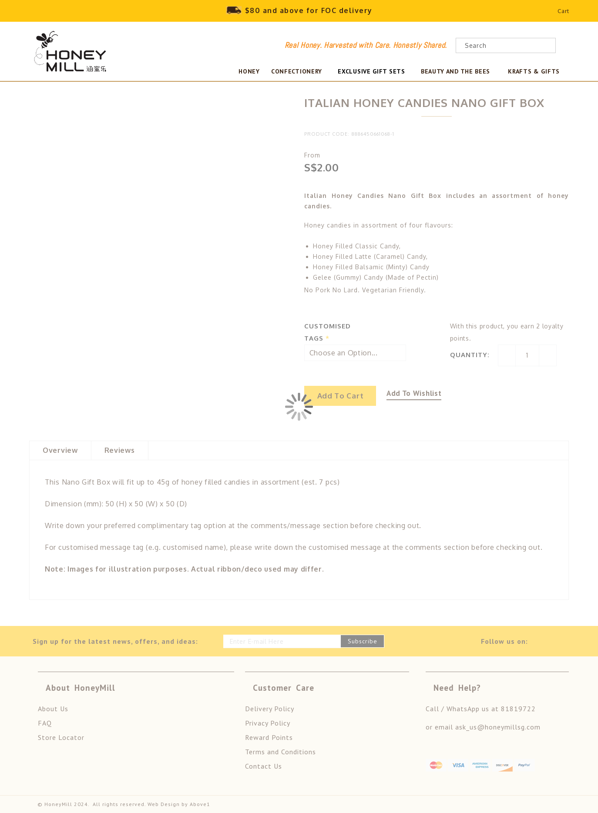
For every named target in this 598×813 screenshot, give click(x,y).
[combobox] (506, 45)
